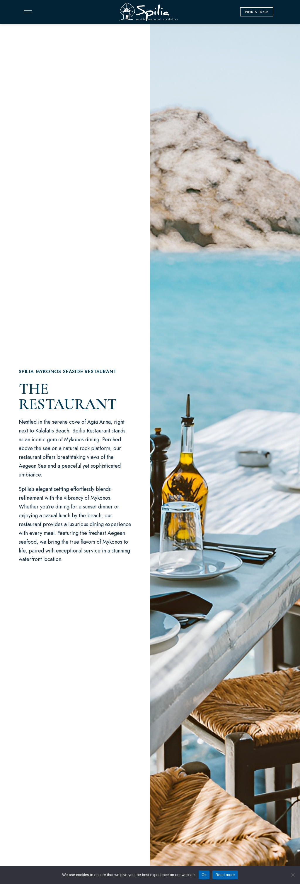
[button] (257, 11)
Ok (204, 875)
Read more (225, 875)
